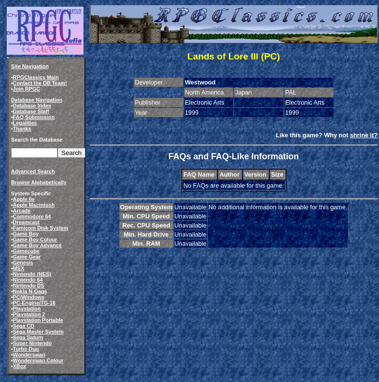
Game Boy (26, 234)
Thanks (22, 128)
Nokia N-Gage (30, 291)
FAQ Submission (34, 117)
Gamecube (26, 251)
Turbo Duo (26, 349)
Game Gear (27, 257)
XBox (19, 366)
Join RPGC (26, 89)
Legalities (25, 123)
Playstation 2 (29, 314)
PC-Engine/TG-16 (34, 303)
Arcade (22, 211)
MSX (18, 268)
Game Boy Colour (35, 239)
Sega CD (24, 326)
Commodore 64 (32, 216)
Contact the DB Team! (40, 83)
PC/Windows (29, 297)
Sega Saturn (28, 337)
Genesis (23, 262)
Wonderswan (29, 355)
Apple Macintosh (34, 205)
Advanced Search (33, 171)
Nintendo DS (28, 285)
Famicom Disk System (40, 228)
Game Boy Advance (37, 245)
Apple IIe (24, 199)
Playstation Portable (38, 320)
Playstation (27, 308)
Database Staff (31, 111)
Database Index (32, 105)
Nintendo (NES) (32, 274)
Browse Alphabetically (39, 182)
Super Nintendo (32, 343)
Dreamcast (26, 222)
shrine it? (364, 135)
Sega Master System (38, 331)
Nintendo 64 (28, 280)
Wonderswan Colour (38, 360)
